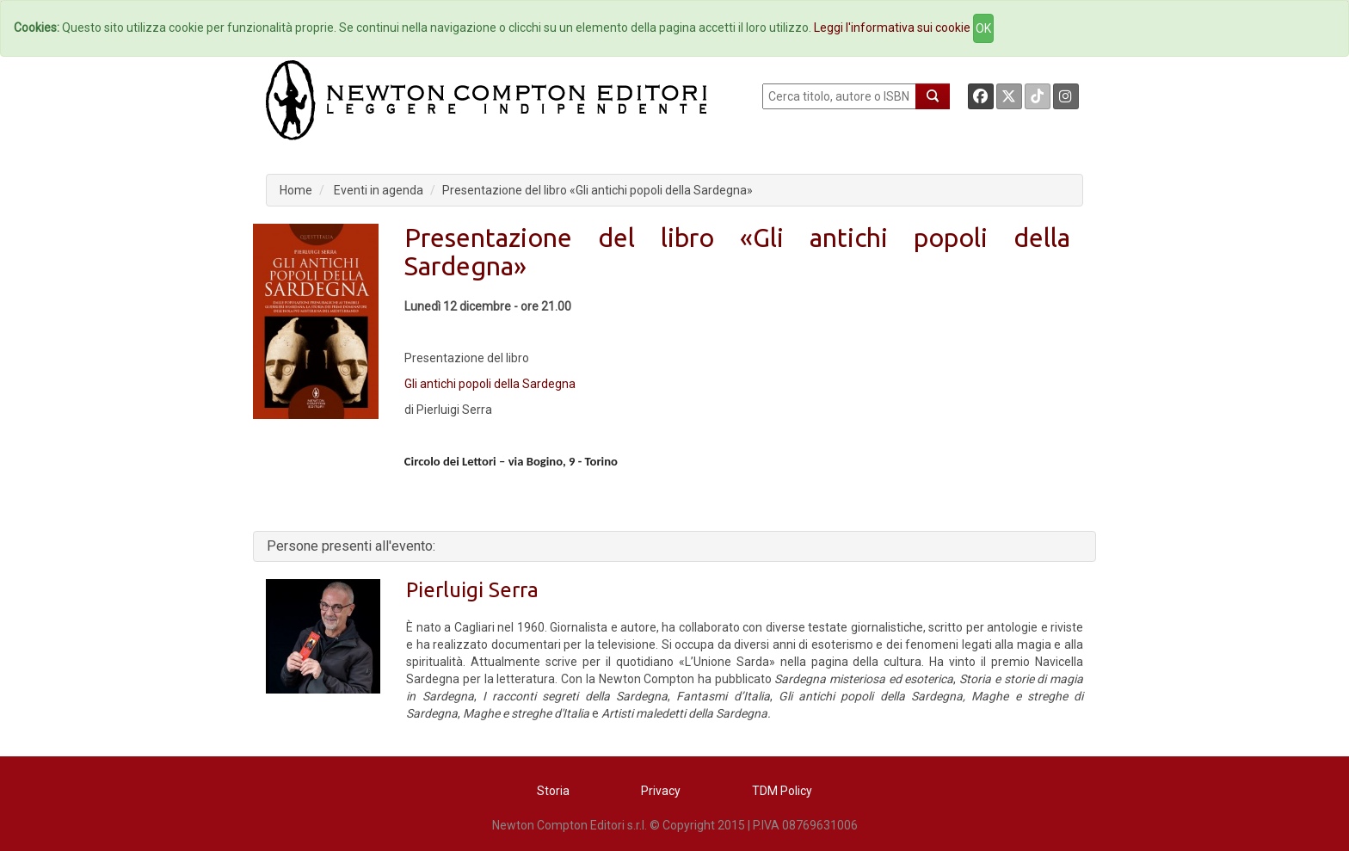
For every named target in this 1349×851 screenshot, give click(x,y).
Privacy (661, 791)
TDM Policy (782, 791)
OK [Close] (983, 28)
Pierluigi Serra (472, 589)
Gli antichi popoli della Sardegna (490, 384)
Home (296, 190)
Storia (553, 791)
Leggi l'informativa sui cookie (892, 27)
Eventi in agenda (378, 190)
